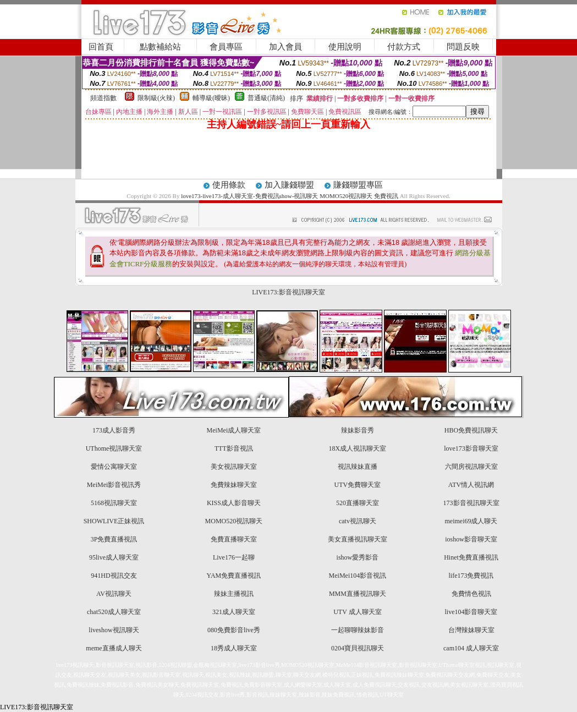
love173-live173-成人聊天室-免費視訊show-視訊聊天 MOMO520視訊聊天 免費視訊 (289, 196)
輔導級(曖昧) (211, 98)
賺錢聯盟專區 (358, 184)
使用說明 (344, 46)
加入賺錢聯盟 (289, 184)
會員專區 (226, 46)
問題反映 (463, 46)
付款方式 (403, 46)
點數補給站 (160, 46)
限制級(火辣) (156, 98)
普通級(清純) (266, 98)
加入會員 (285, 46)
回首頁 (101, 46)
